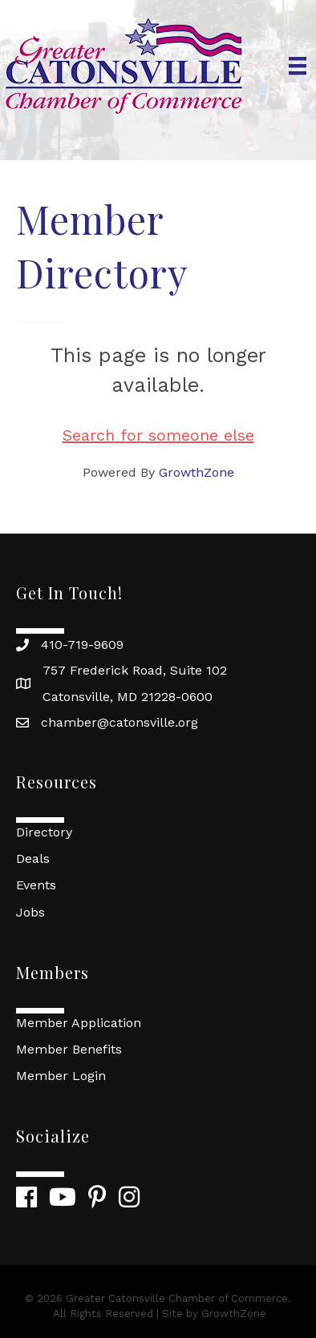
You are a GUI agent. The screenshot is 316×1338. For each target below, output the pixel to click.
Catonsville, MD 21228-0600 (128, 696)
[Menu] (297, 66)
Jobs (30, 912)
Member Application (78, 1022)
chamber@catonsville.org (119, 722)
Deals (33, 858)
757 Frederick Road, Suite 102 (135, 670)
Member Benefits (69, 1049)
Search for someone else (158, 435)
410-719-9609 (82, 644)
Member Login (61, 1075)
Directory (44, 832)
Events (36, 885)
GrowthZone (196, 472)
